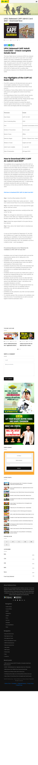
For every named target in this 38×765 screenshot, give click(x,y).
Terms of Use (8, 683)
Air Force (7, 620)
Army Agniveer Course (9, 638)
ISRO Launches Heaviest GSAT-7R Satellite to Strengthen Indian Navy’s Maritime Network (21, 484)
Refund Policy (19, 685)
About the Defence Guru (9, 633)
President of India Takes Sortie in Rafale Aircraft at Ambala (21, 517)
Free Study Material (9, 624)
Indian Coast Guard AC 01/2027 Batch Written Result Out (21, 528)
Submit (19, 468)
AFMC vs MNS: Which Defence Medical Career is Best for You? (22, 514)
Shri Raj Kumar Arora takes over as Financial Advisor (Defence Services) (18, 673)
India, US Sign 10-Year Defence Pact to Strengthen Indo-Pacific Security (18, 676)
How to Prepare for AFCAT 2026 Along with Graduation (21, 511)
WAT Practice (7, 649)
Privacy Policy (30, 683)
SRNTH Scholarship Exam (9, 642)
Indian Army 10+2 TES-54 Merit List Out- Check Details (26, 345)
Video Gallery (7, 647)
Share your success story (9, 645)
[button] (17, 349)
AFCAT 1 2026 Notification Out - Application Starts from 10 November (10, 345)
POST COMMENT (8, 378)
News (7, 627)
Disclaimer (14, 683)
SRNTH (7, 615)
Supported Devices (22, 683)
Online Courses (9, 606)
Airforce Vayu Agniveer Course (10, 640)
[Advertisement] (14, 314)
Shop (6, 654)
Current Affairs (9, 608)
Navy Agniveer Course (9, 636)
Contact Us (7, 656)
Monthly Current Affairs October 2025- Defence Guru (20, 495)
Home (5, 10)
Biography (8, 622)
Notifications (8, 613)
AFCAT (7, 611)
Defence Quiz (7, 651)
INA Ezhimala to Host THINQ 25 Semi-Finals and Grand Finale (22, 492)
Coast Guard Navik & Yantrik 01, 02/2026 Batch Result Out (21, 520)
